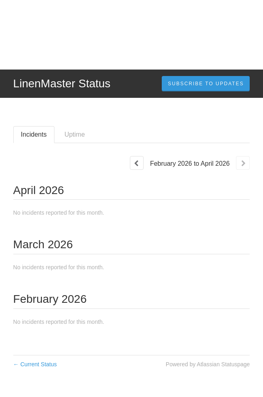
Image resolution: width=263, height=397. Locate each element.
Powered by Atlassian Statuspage (208, 364)
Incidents (34, 134)
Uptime (75, 134)
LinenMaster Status (62, 83)
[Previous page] (137, 163)
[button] (206, 83)
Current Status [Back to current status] (35, 364)
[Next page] (243, 163)
